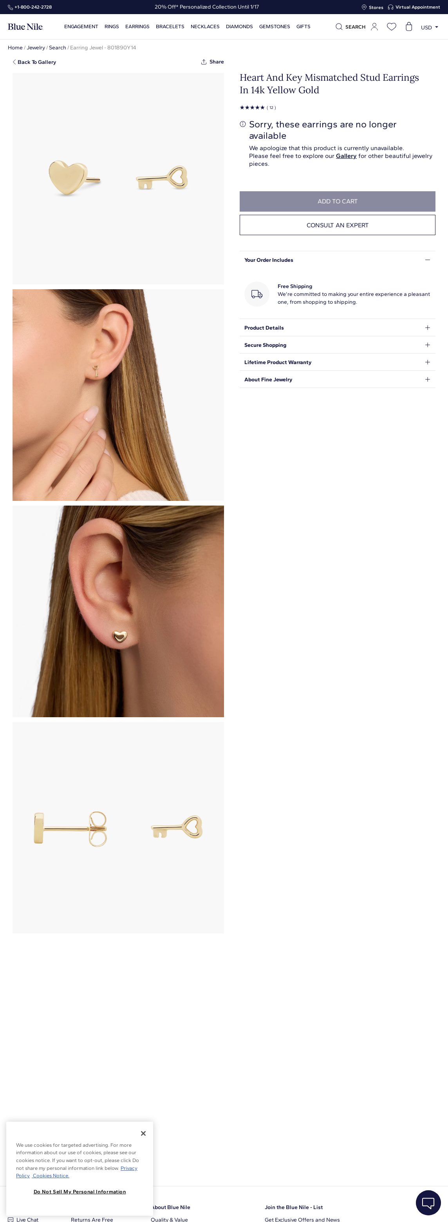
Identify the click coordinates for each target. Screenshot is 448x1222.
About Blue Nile (170, 1207)
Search (57, 47)
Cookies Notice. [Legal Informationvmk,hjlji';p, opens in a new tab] (50, 1175)
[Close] (143, 1133)
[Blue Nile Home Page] (25, 27)
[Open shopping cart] (408, 26)
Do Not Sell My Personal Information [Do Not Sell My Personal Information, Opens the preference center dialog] (80, 1192)
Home (15, 47)
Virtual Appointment (418, 7)
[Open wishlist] (391, 26)
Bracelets (169, 26)
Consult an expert (338, 225)
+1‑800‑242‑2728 (33, 7)
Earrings (136, 26)
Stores (376, 7)
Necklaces (204, 26)
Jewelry (36, 47)
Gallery (346, 156)
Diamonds (238, 26)
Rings (110, 26)
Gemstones (273, 26)
